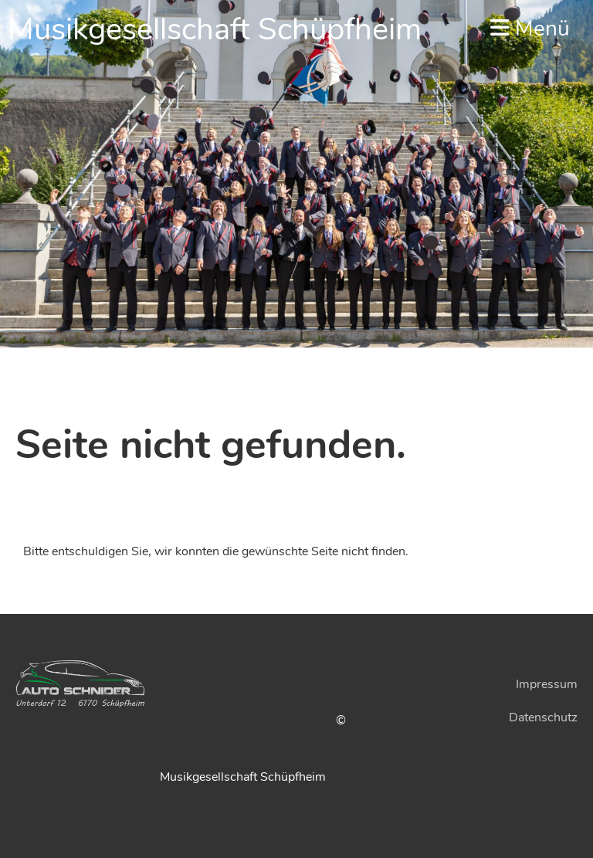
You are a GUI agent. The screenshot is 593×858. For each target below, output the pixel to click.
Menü (530, 28)
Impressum (547, 684)
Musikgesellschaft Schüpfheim (215, 29)
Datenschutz (543, 717)
